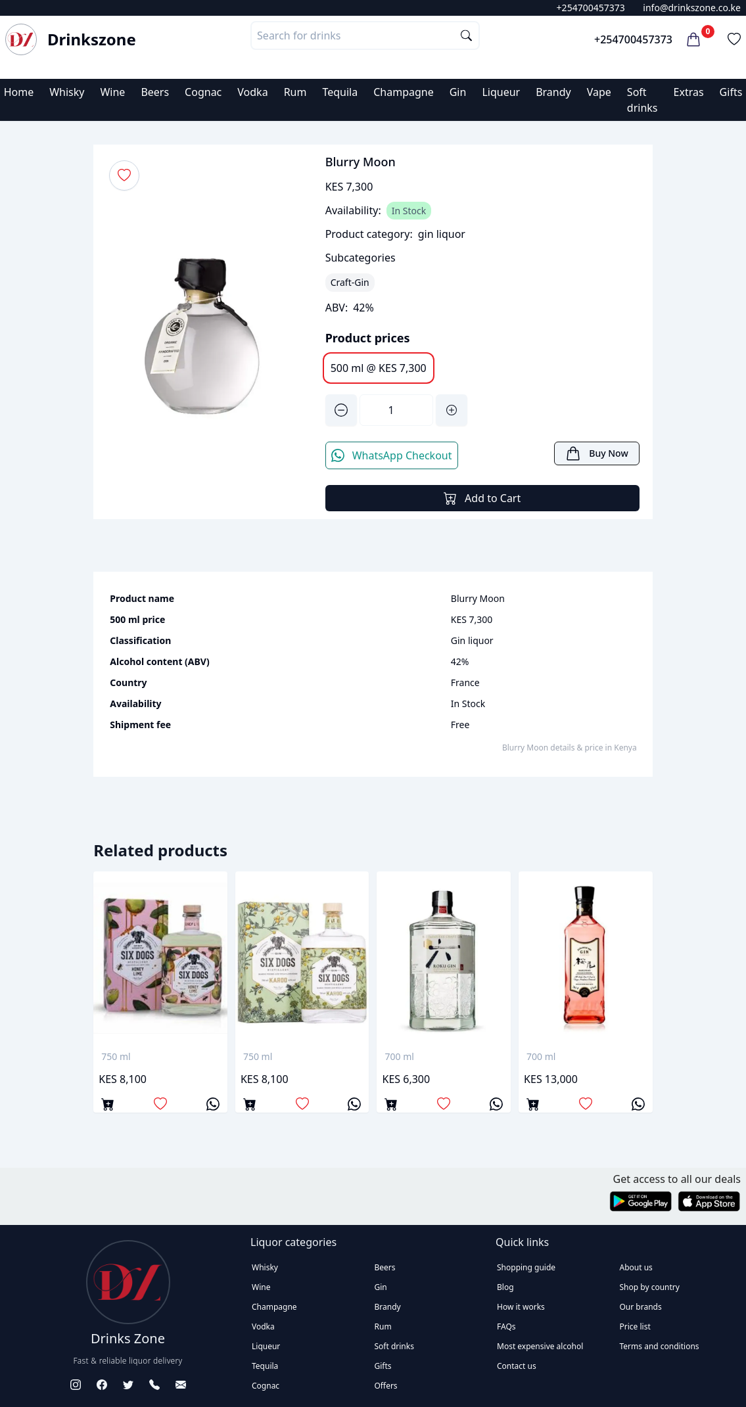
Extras (689, 92)
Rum (295, 92)
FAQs (506, 1326)
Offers (386, 1385)
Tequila (340, 92)
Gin (458, 92)
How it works (521, 1306)
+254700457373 (591, 7)
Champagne (403, 92)
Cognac (203, 92)
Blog (505, 1287)
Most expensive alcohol (540, 1346)
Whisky (66, 92)
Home (19, 92)
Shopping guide (526, 1267)
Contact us (516, 1366)
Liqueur (501, 92)
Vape (599, 92)
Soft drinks (394, 1346)
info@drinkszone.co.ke (692, 7)
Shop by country (650, 1287)
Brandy (553, 92)
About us (636, 1267)
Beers (155, 92)
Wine (112, 92)
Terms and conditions (659, 1346)
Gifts (731, 92)
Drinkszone (91, 39)
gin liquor (441, 234)
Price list (635, 1326)
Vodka (252, 92)
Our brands (641, 1306)
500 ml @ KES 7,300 (379, 368)
